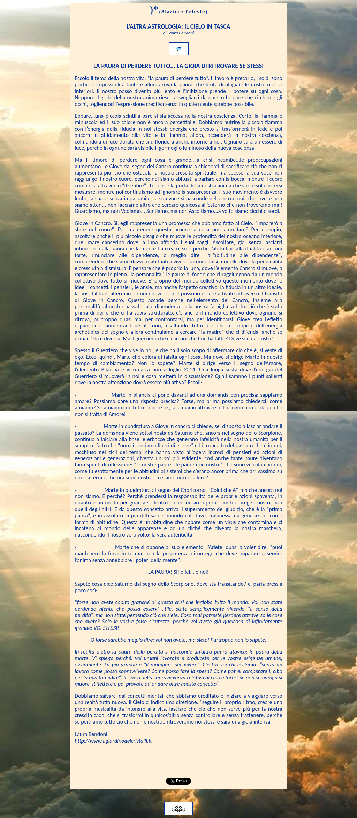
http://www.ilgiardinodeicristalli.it (113, 741)
